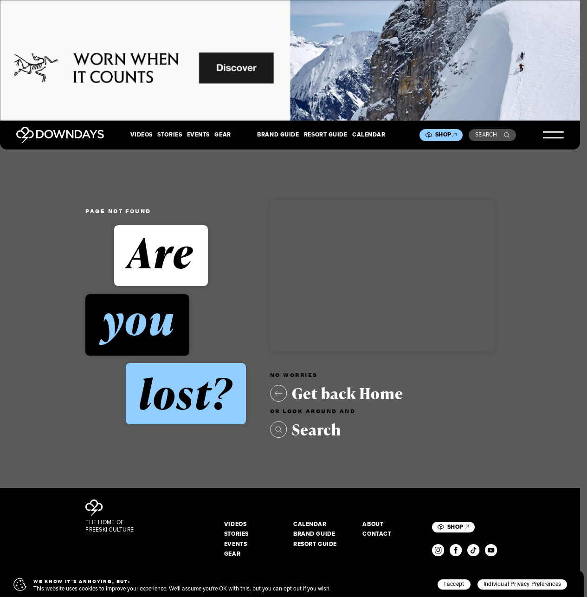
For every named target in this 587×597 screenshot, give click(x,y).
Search (492, 134)
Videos (141, 135)
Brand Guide (278, 135)
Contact (376, 534)
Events (198, 135)
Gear (222, 135)
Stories (169, 135)
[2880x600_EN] (290, 60)
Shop (446, 134)
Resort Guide (326, 135)
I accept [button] (454, 583)
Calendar (368, 135)
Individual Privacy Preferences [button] (522, 583)
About (372, 524)
